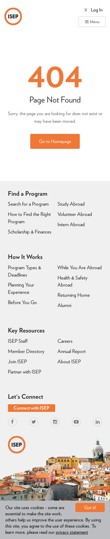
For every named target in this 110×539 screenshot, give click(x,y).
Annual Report (71, 351)
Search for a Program (28, 204)
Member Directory (26, 351)
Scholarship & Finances (29, 232)
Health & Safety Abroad (72, 281)
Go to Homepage (55, 141)
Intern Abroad (71, 224)
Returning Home (73, 295)
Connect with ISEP (31, 408)
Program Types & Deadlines (24, 271)
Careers (64, 341)
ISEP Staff (18, 341)
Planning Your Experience (21, 288)
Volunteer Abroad (74, 214)
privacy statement (72, 532)
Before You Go (22, 302)
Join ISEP (17, 361)
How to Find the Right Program (29, 217)
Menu (92, 21)
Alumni (64, 305)
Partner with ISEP (24, 372)
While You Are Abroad (79, 267)
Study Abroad (71, 204)
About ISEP (69, 361)
